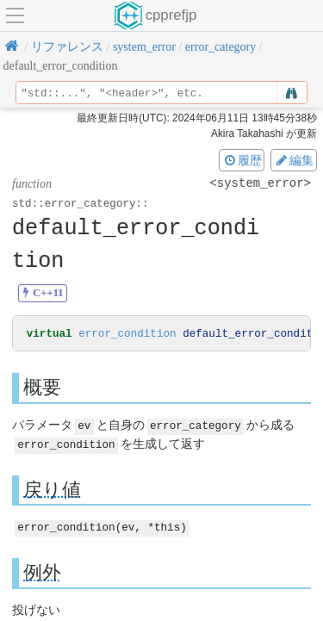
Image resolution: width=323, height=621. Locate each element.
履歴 (242, 160)
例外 (42, 571)
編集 (294, 160)
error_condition (127, 334)
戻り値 (52, 489)
